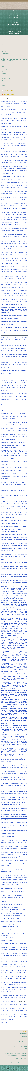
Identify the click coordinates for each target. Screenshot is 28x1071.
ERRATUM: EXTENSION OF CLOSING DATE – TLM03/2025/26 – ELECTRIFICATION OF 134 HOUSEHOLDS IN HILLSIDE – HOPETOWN (14, 178)
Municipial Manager (14, 22)
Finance (14, 29)
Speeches (4, 49)
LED (3, 80)
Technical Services (14, 33)
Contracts (4, 73)
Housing (3, 76)
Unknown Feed (9, 90)
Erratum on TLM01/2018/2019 (7, 836)
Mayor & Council (14, 20)
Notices (3, 39)
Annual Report (5, 69)
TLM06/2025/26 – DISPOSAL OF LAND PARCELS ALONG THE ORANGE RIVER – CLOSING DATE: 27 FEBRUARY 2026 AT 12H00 (14, 128)
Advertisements (5, 53)
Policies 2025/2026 (14, 17)
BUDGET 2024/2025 (14, 13)
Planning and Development (14, 31)
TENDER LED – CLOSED (6, 940)
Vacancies (4, 44)
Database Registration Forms (8, 60)
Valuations (4, 85)
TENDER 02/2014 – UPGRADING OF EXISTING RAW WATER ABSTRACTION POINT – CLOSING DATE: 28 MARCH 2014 (14, 972)
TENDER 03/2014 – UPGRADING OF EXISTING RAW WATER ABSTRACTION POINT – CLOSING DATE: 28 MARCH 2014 (14, 978)
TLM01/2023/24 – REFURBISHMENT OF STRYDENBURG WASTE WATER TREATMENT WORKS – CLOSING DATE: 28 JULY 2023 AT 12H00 (14, 372)
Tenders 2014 (4, 1022)
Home (14, 10)
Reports (3, 58)
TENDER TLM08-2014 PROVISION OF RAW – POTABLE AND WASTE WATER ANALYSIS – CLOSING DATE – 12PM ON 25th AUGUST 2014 (14, 1010)
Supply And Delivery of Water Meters (9, 937)
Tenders (3, 46)
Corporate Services (14, 24)
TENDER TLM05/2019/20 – (14, 752)
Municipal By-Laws (6, 78)
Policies (3, 87)
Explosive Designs (16, 1069)
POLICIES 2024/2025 (14, 15)
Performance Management (7, 82)
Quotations (4, 51)
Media (3, 42)
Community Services (14, 26)
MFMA (3, 66)
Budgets (3, 56)
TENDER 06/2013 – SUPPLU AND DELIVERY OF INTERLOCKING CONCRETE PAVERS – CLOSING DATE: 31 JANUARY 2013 (14, 949)
